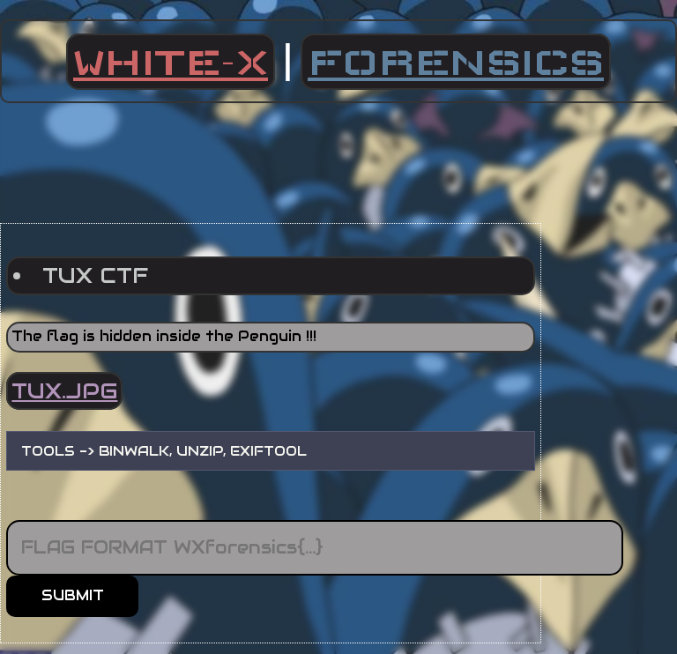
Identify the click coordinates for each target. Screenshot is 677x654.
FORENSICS (456, 62)
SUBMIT (72, 595)
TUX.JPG (64, 391)
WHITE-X (170, 62)
